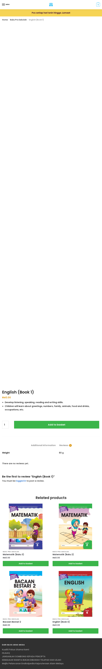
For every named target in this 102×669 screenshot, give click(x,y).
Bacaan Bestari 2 (12, 622)
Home (5, 19)
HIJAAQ (6, 653)
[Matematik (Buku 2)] (75, 526)
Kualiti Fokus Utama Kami (15, 649)
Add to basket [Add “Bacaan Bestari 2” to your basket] (26, 631)
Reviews (63, 445)
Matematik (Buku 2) (63, 554)
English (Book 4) (61, 622)
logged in (21, 480)
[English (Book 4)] (75, 594)
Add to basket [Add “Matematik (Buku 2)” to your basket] (75, 563)
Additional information (43, 445)
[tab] (43, 443)
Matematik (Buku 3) (13, 554)
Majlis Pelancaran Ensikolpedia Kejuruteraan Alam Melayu (32, 663)
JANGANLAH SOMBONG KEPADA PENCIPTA (23, 656)
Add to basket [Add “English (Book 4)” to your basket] (75, 631)
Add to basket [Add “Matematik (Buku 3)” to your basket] (26, 563)
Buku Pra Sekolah (18, 19)
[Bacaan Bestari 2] (26, 594)
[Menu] (3, 5)
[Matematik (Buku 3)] (26, 526)
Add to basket (56, 424)
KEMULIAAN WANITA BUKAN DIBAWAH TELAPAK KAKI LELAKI (31, 660)
